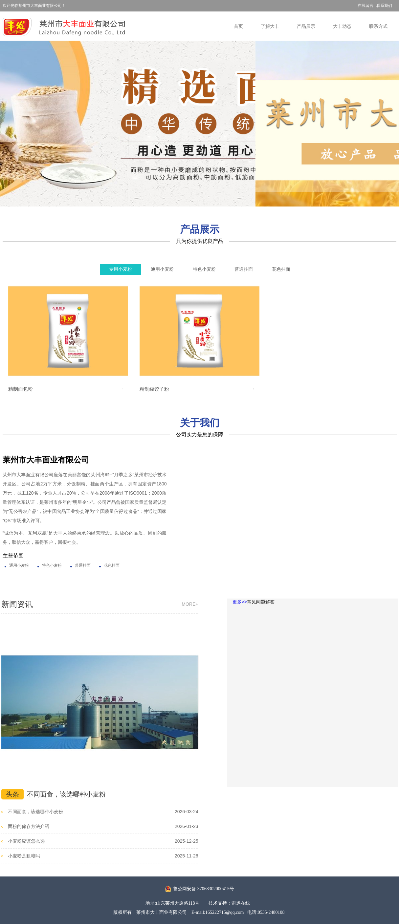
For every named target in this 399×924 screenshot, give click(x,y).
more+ (190, 604)
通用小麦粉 (162, 269)
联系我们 (384, 5)
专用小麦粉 (120, 269)
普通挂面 (243, 269)
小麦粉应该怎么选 (26, 841)
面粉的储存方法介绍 (28, 826)
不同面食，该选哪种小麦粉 (66, 794)
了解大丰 (270, 26)
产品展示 (306, 26)
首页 (238, 26)
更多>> (240, 601)
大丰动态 (342, 26)
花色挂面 (281, 269)
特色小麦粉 (204, 269)
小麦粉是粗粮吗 (24, 855)
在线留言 (365, 5)
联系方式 (378, 26)
